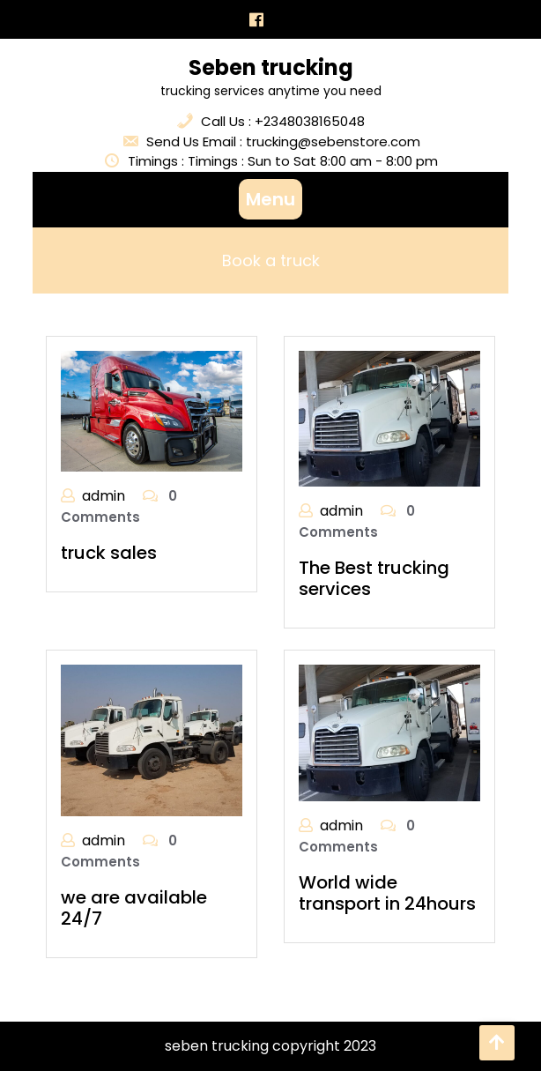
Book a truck (271, 260)
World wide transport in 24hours (387, 893)
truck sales (109, 552)
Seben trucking (271, 67)
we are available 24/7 (134, 908)
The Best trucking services (374, 578)
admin (103, 496)
